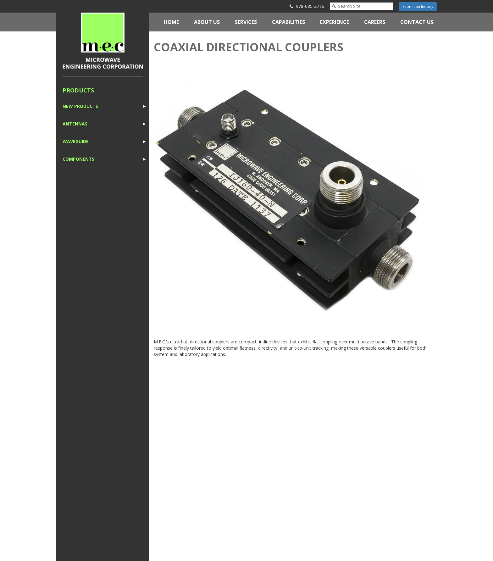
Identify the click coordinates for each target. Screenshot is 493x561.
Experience (334, 22)
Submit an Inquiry (417, 6)
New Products (80, 106)
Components (78, 159)
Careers (374, 22)
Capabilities (288, 22)
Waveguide (76, 141)
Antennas (75, 124)
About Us (207, 22)
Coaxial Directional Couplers (248, 47)
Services (246, 22)
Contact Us (417, 22)
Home (171, 22)
